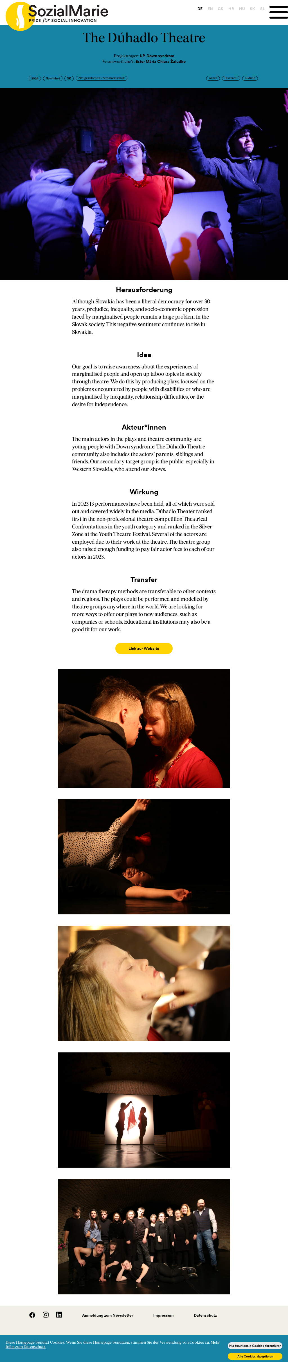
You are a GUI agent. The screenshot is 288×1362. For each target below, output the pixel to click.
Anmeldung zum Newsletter (107, 1309)
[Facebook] (29, 1311)
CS (220, 8)
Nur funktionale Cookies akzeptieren (255, 1346)
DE (199, 8)
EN (210, 8)
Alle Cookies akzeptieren (255, 1356)
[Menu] (278, 12)
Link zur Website (144, 648)
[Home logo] (54, 14)
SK (252, 8)
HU (242, 8)
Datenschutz (205, 1309)
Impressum (163, 1309)
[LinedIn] (56, 1311)
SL (262, 8)
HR (231, 8)
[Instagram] (43, 1311)
